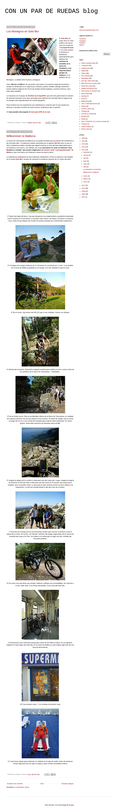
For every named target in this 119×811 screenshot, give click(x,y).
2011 (83, 185)
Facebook (82, 39)
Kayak (83, 119)
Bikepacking (85, 101)
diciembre (86, 152)
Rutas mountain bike (88, 63)
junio (85, 161)
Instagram (82, 41)
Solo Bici (64, 38)
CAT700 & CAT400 (87, 114)
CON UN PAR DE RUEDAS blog (51, 11)
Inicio (42, 784)
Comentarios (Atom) (22, 787)
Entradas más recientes (15, 784)
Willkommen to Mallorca (20, 136)
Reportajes (84, 78)
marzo (85, 176)
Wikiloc (81, 45)
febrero (86, 179)
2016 (83, 138)
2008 (83, 194)
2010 (83, 188)
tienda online (85, 129)
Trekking (84, 111)
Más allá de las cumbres (89, 83)
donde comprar (86, 126)
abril (85, 167)
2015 (83, 141)
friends (20, 421)
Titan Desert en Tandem (89, 91)
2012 (83, 150)
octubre (86, 155)
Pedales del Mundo (87, 88)
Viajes (83, 71)
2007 (83, 197)
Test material (85, 76)
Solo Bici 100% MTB (88, 81)
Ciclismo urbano (86, 109)
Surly (83, 98)
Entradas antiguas (67, 784)
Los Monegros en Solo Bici (22, 31)
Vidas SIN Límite (86, 86)
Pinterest (82, 43)
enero (85, 182)
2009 (83, 191)
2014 (83, 144)
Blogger (71, 805)
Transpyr (84, 124)
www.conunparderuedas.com (89, 30)
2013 (83, 147)
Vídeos (83, 73)
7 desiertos (85, 65)
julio (85, 158)
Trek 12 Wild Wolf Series (89, 104)
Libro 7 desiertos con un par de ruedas (94, 121)
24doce (83, 106)
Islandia (83, 96)
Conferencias (85, 68)
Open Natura (85, 93)
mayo (85, 164)
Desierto (84, 116)
